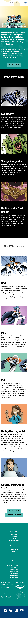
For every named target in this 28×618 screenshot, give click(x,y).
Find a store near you (14, 577)
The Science (14, 536)
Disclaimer (14, 551)
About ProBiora (14, 534)
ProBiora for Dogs (14, 569)
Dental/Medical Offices (14, 540)
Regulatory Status (14, 549)
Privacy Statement (14, 555)
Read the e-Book (14, 65)
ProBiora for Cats (14, 571)
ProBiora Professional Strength (14, 565)
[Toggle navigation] (2, 3)
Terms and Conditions (14, 553)
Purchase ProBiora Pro (14, 515)
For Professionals (14, 575)
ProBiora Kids (14, 567)
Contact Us (14, 538)
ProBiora (14, 563)
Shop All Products (14, 573)
